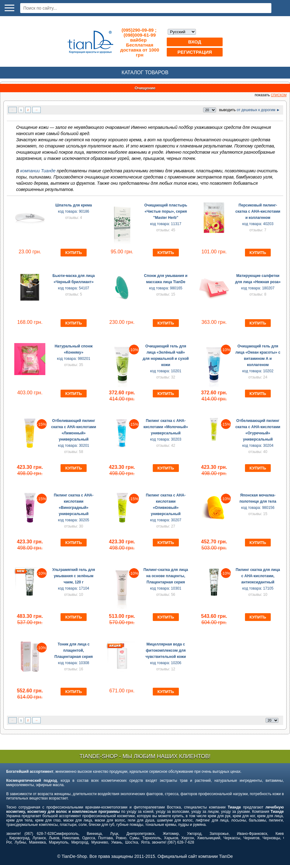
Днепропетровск (140, 833)
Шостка (131, 842)
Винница (94, 833)
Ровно (121, 838)
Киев (279, 833)
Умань (116, 842)
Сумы (134, 838)
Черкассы (232, 838)
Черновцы (271, 838)
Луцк (114, 833)
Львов (54, 838)
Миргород (79, 842)
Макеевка (37, 842)
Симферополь (66, 833)
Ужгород (194, 833)
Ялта (145, 842)
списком (279, 95)
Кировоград (19, 838)
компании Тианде (38, 170)
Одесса (88, 838)
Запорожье (219, 833)
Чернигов (251, 838)
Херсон (187, 838)
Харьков (171, 838)
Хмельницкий (208, 838)
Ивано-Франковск (252, 833)
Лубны (20, 842)
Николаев (70, 838)
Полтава (105, 838)
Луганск (39, 838)
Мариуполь (58, 842)
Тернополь (151, 838)
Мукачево (99, 842)
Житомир (171, 833)
